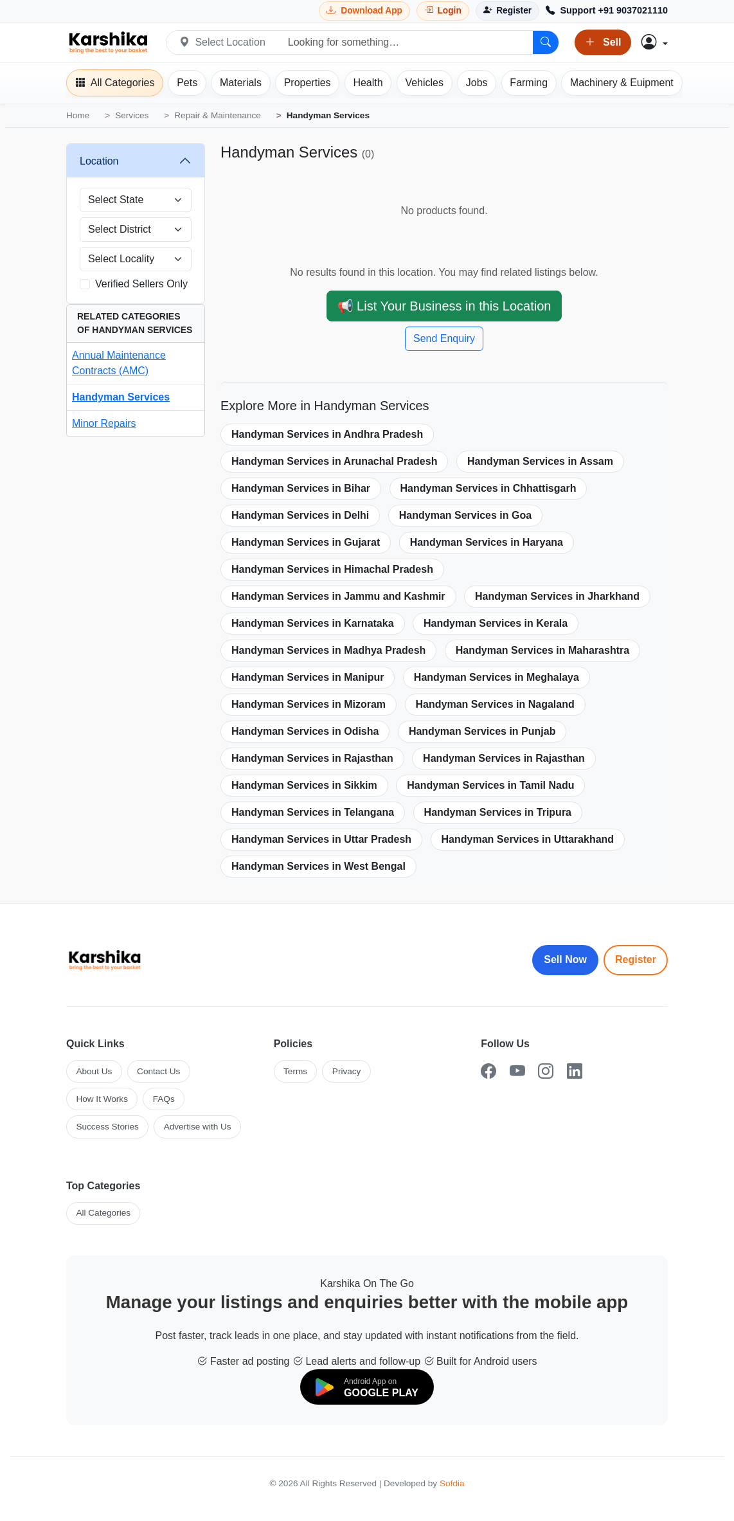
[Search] (546, 42)
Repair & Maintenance (217, 115)
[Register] (507, 10)
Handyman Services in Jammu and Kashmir (338, 596)
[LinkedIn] (574, 1071)
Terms (295, 1071)
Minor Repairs (104, 423)
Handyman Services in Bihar (300, 488)
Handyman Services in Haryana (486, 542)
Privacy (346, 1071)
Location (99, 161)
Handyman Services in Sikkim (304, 785)
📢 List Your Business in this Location (444, 306)
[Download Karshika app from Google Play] (364, 10)
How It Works (102, 1099)
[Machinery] (622, 83)
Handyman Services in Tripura (497, 812)
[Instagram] (545, 1071)
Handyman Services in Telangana (312, 812)
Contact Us (158, 1071)
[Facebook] (488, 1071)
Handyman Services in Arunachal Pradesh (334, 461)
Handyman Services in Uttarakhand (528, 839)
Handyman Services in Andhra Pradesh (327, 434)
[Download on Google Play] (367, 1387)
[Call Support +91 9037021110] (607, 11)
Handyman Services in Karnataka (312, 623)
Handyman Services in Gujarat (305, 542)
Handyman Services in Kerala (496, 623)
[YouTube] (517, 1071)
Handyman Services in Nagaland (495, 704)
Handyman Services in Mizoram (308, 704)
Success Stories (107, 1126)
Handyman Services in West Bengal (318, 866)
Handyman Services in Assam (540, 461)
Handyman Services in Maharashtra (542, 650)
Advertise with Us (197, 1126)
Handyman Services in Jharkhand (557, 596)
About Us (94, 1071)
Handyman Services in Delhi (300, 515)
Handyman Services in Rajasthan (312, 758)
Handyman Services (121, 397)
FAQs (164, 1099)
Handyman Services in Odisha (305, 731)
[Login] (442, 10)
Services (131, 115)
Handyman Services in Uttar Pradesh (321, 839)
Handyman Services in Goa (465, 515)
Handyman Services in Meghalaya (496, 677)
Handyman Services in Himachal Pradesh (332, 569)
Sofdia (452, 1483)
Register (635, 959)
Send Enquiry (444, 338)
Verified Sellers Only (141, 283)
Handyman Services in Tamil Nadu (490, 785)
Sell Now (565, 959)
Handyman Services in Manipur (307, 677)
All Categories (103, 1213)
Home (77, 115)
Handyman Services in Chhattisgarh (488, 488)
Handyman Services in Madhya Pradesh (328, 650)
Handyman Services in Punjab (482, 731)
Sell (603, 42)
